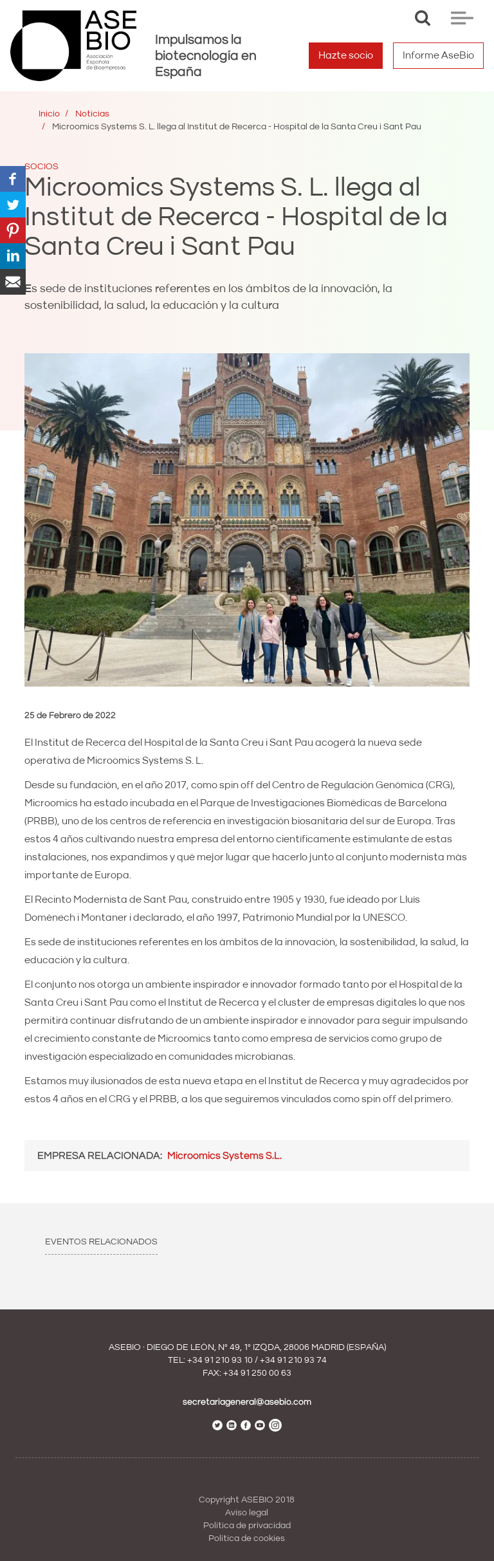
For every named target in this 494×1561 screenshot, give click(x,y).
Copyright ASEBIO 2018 (247, 1499)
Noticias (92, 113)
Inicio (49, 113)
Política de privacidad (247, 1525)
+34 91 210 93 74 (293, 1360)
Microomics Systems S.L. (224, 1155)
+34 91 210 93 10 (220, 1360)
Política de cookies (246, 1538)
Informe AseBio (438, 55)
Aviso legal (246, 1512)
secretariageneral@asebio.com (247, 1402)
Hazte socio (345, 55)
